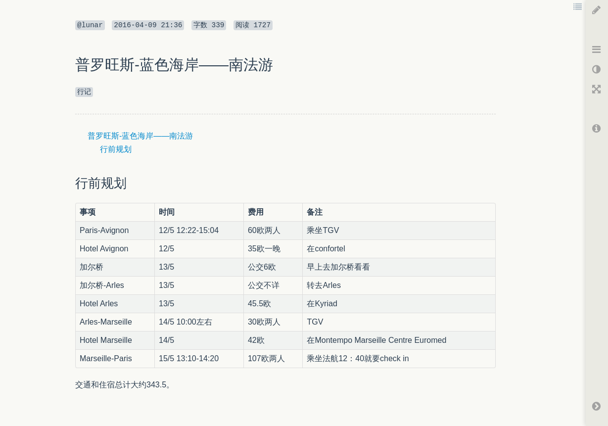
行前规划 (116, 149)
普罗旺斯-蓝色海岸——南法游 (140, 136)
